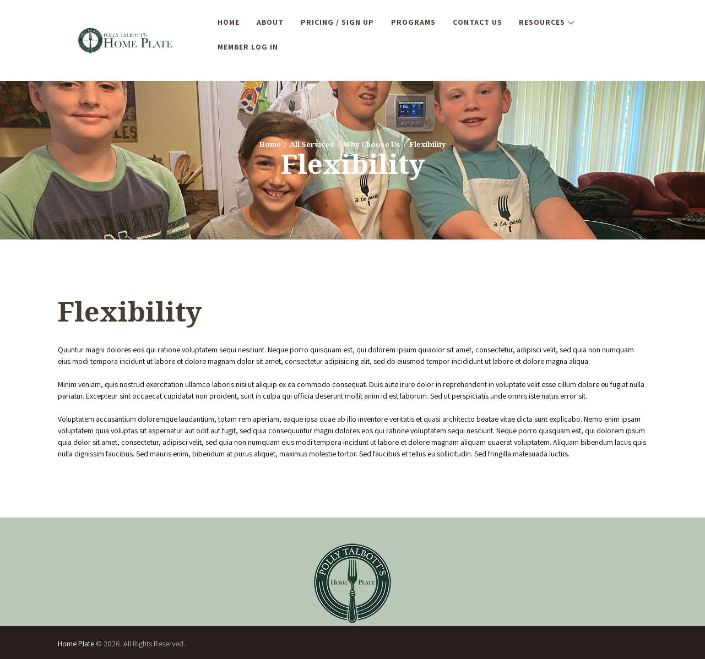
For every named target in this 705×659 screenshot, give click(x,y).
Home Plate (77, 644)
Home (270, 144)
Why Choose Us (371, 144)
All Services (312, 144)
